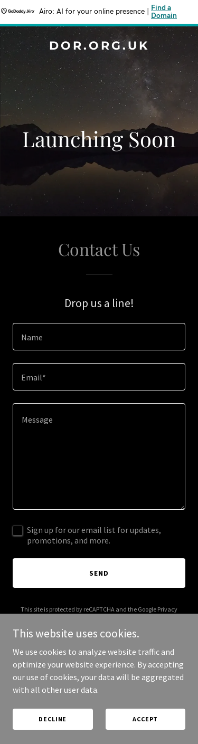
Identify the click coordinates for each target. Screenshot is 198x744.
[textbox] (99, 336)
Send (99, 573)
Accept (145, 719)
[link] (99, 46)
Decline (53, 719)
